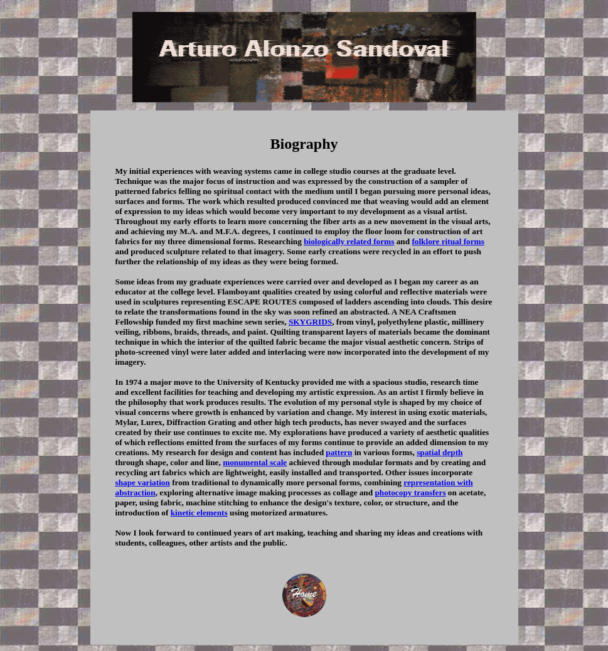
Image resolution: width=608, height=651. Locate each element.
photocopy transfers (410, 492)
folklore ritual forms (448, 241)
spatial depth (439, 452)
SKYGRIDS (310, 321)
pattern (339, 452)
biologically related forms (349, 241)
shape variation (142, 482)
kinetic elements (199, 512)
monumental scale (255, 462)
